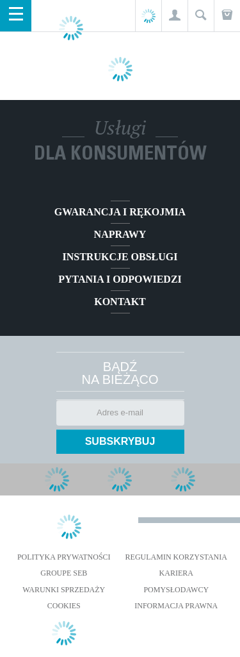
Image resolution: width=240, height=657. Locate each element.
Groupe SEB (63, 573)
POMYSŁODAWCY (176, 589)
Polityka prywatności (64, 557)
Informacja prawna (176, 605)
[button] (174, 15)
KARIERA (176, 573)
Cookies (64, 605)
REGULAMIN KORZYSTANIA (176, 557)
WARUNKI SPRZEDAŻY (63, 589)
